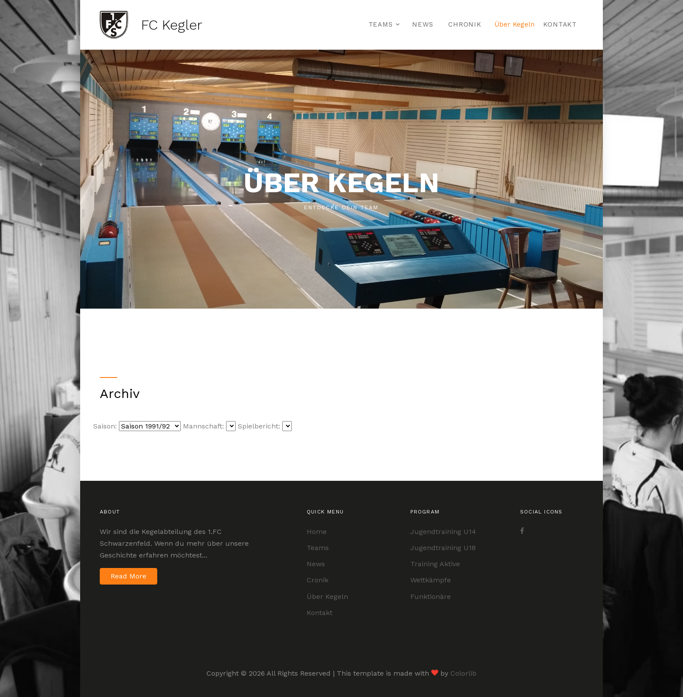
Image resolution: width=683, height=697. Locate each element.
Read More (128, 576)
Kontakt (560, 24)
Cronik (317, 580)
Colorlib (463, 673)
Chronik (464, 24)
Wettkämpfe (430, 580)
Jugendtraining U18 (443, 548)
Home (317, 531)
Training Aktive (435, 564)
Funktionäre (430, 596)
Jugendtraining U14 (443, 531)
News (422, 24)
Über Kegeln (514, 24)
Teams (381, 24)
